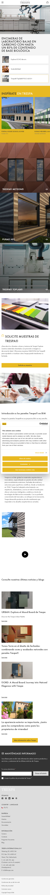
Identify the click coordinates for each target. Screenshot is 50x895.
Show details (39, 453)
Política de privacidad (7, 886)
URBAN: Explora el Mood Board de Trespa (23, 612)
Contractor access (6, 889)
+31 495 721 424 (8, 860)
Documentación (6, 822)
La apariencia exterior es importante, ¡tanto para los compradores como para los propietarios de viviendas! (24, 725)
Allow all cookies (25, 458)
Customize (25, 464)
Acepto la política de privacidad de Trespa (17, 778)
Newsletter (5, 825)
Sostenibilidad (6, 816)
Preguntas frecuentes (8, 840)
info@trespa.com (8, 870)
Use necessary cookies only (25, 470)
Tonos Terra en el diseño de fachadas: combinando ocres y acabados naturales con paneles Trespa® (25, 649)
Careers (4, 834)
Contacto (4, 837)
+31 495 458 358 (8, 865)
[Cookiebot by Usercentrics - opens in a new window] (39, 424)
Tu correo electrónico (8, 769)
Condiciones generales (8, 879)
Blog (3, 842)
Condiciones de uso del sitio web (11, 882)
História (4, 819)
